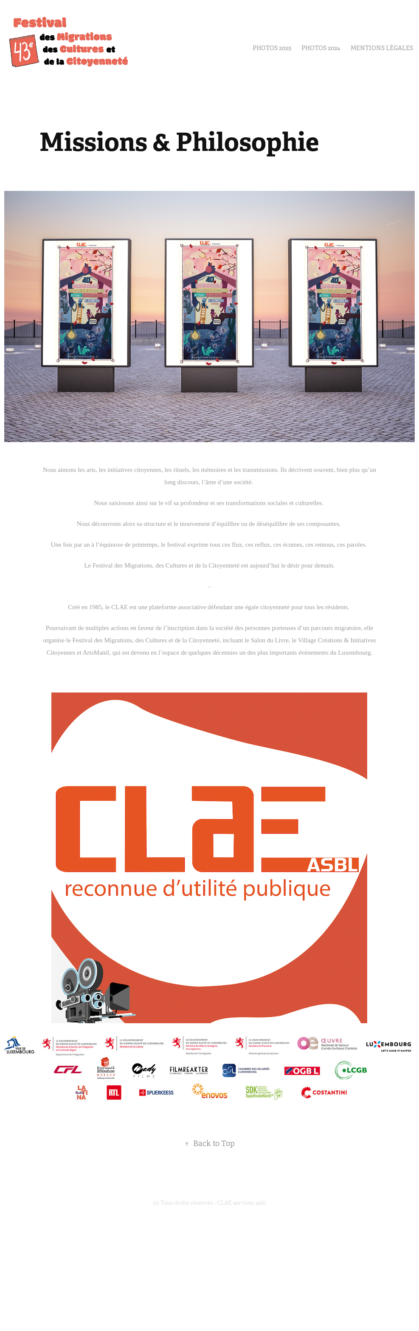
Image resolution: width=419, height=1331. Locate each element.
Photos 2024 (320, 48)
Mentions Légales (382, 48)
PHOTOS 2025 (272, 48)
